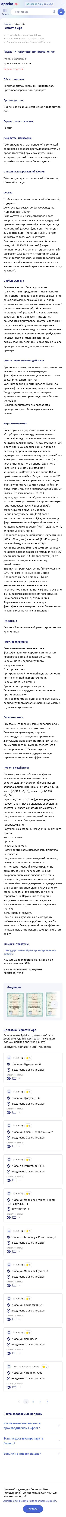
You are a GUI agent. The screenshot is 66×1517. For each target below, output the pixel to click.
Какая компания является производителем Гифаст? (32, 1425)
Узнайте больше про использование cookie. (30, 1500)
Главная (7, 24)
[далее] (54, 1004)
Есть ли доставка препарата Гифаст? (32, 1440)
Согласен (33, 1509)
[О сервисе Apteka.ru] (63, 4)
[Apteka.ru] (9, 4)
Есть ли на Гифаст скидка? (32, 1453)
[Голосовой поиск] (54, 12)
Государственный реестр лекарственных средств (30, 952)
